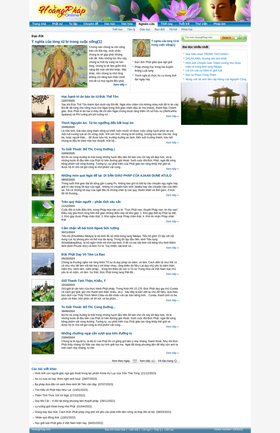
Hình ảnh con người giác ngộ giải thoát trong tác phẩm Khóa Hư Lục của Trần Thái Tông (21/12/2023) (95, 373)
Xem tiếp (145, 360)
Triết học (117, 29)
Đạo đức (160, 29)
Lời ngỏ (146, 429)
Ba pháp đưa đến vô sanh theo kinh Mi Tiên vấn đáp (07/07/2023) (74, 384)
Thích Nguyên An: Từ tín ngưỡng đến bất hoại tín (98, 123)
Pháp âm (220, 23)
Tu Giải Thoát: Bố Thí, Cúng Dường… (89, 307)
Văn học (109, 23)
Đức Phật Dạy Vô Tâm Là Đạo (83, 254)
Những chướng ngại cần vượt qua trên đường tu (97, 333)
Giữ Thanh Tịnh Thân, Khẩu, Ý (84, 280)
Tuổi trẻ (184, 23)
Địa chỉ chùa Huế (115, 429)
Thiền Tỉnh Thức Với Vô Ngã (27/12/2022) (60, 395)
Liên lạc (169, 429)
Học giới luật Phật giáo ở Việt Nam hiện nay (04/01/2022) (69, 423)
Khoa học (187, 29)
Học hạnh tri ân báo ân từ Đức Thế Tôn (90, 96)
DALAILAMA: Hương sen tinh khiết (206, 58)
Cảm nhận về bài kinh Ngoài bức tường (90, 228)
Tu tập (73, 23)
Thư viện (201, 23)
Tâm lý (131, 29)
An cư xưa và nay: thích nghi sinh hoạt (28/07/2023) (66, 378)
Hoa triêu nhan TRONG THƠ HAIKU (207, 54)
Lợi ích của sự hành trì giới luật (204, 70)
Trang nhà (39, 23)
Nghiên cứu (147, 24)
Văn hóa (127, 23)
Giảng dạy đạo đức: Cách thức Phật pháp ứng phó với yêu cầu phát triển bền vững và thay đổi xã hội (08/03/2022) (103, 412)
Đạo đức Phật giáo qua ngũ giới (153, 62)
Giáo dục (144, 29)
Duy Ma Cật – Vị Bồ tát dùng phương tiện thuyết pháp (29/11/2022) (75, 400)
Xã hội (173, 29)
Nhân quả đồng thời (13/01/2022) (55, 417)
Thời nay (167, 23)
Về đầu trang (165, 360)
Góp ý (157, 429)
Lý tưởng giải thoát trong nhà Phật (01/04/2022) (63, 406)
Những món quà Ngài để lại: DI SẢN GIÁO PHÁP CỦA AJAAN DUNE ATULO (117, 175)
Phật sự (57, 23)
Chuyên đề (90, 23)
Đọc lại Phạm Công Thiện (201, 74)
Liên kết (133, 429)
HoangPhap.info (41, 429)
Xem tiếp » (120, 84)
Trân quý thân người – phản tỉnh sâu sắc (91, 202)
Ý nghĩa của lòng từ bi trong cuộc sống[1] (67, 42)
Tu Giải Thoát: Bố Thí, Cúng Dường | (88, 149)
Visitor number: (228, 429)
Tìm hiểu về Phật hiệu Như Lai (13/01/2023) (61, 389)
